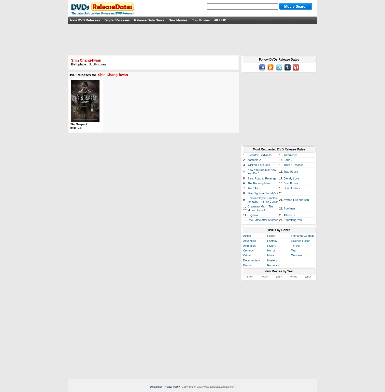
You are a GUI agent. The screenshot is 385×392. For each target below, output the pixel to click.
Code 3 (287, 159)
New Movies (178, 20)
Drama (247, 265)
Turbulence (290, 155)
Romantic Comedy (302, 235)
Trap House (290, 171)
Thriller (295, 245)
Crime (247, 255)
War (293, 250)
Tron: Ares (254, 188)
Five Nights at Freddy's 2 (263, 193)
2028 (279, 277)
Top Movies (201, 20)
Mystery (272, 260)
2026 (250, 277)
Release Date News (149, 20)
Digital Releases (117, 20)
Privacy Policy (172, 386)
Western (296, 255)
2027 (264, 277)
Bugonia (253, 215)
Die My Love (291, 178)
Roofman (289, 208)
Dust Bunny (290, 183)
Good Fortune (292, 188)
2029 (293, 277)
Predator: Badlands (260, 155)
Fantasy (272, 240)
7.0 (80, 128)
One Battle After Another (263, 219)
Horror (271, 250)
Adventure (249, 240)
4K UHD (220, 20)
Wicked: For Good (259, 164)
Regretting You (292, 219)
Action (247, 235)
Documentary (251, 260)
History (271, 245)
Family (271, 235)
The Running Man (259, 183)
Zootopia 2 (254, 159)
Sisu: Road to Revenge (262, 178)
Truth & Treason (293, 164)
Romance (273, 265)
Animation (249, 245)
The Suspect (78, 124)
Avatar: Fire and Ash (296, 199)
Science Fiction (300, 240)
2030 (308, 277)
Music (271, 255)
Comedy (248, 250)
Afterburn (289, 215)
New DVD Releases (85, 20)
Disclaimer (156, 386)
